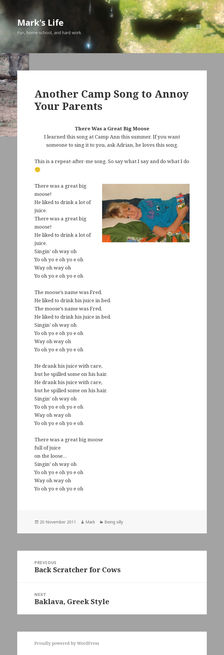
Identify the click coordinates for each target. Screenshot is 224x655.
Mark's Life (40, 22)
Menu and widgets (199, 34)
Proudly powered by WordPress (66, 643)
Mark (90, 522)
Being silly (113, 522)
